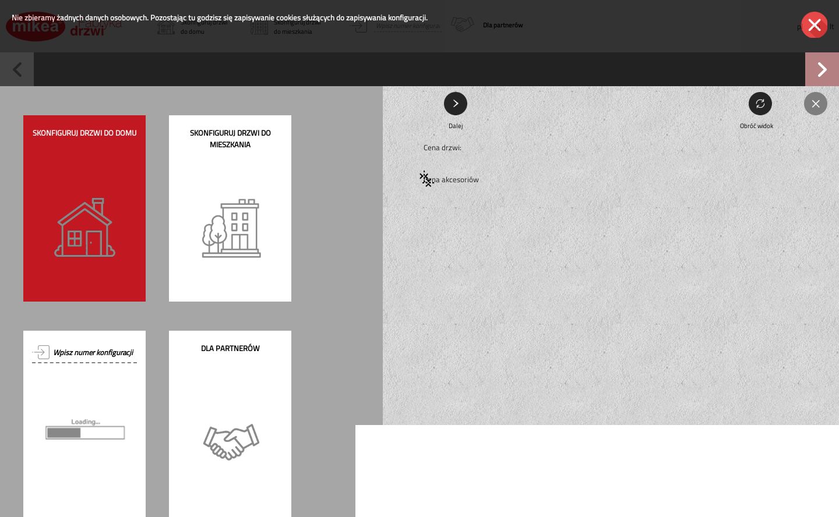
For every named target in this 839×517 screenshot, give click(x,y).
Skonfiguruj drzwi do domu (84, 133)
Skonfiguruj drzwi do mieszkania (230, 138)
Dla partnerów (230, 348)
